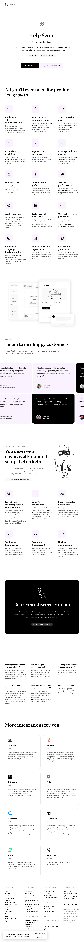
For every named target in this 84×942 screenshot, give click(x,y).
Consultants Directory (31, 911)
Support (49, 42)
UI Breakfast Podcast (50, 897)
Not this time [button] (39, 937)
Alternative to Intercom (32, 920)
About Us (8, 914)
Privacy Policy (48, 909)
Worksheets (28, 906)
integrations (67, 252)
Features (7, 893)
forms (64, 125)
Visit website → (33, 55)
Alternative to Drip (30, 922)
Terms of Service (49, 906)
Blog (6, 916)
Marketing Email (10, 902)
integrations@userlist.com (39, 699)
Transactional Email (11, 904)
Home (7, 891)
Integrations (28, 893)
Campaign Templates (31, 909)
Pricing (7, 909)
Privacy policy (26, 936)
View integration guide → (48, 55)
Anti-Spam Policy (49, 911)
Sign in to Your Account (12, 921)
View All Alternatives (31, 929)
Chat (44, 42)
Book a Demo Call (10, 918)
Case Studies (9, 911)
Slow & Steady (48, 895)
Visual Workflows (10, 896)
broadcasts (72, 127)
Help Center (28, 891)
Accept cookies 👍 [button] (39, 933)
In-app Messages (10, 907)
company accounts (17, 255)
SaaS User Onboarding (32, 904)
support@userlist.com (65, 691)
